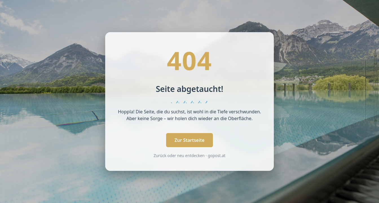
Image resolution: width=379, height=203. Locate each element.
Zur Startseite (189, 140)
